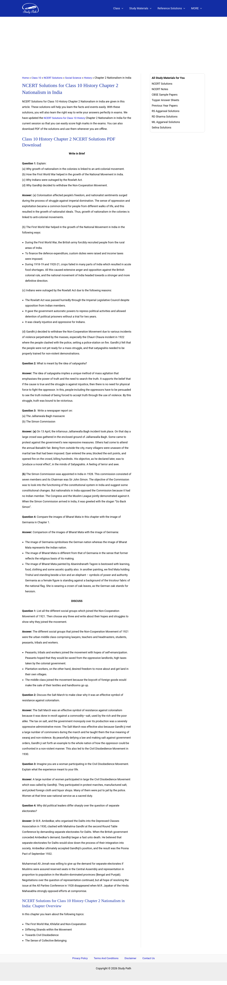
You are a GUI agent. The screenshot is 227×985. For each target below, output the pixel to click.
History (93, 77)
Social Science (77, 77)
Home (25, 77)
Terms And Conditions (107, 962)
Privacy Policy (82, 962)
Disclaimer (130, 962)
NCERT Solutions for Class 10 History (66, 121)
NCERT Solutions (55, 77)
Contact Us (146, 962)
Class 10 (37, 77)
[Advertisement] (113, 39)
